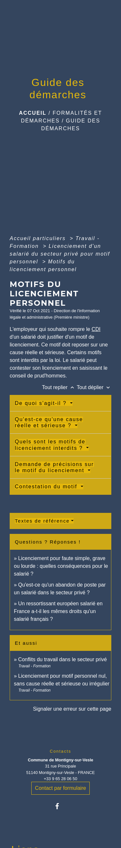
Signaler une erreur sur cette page (72, 709)
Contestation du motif (47, 486)
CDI (96, 329)
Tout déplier (94, 387)
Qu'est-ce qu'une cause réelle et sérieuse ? (49, 422)
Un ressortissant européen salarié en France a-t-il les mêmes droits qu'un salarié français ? (58, 611)
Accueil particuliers (39, 238)
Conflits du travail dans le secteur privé (62, 659)
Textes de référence (42, 521)
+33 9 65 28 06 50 (60, 778)
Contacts (60, 751)
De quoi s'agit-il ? (42, 403)
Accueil (32, 113)
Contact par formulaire (60, 788)
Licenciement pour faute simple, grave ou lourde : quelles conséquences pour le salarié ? (61, 566)
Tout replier (59, 387)
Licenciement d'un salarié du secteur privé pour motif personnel (60, 253)
